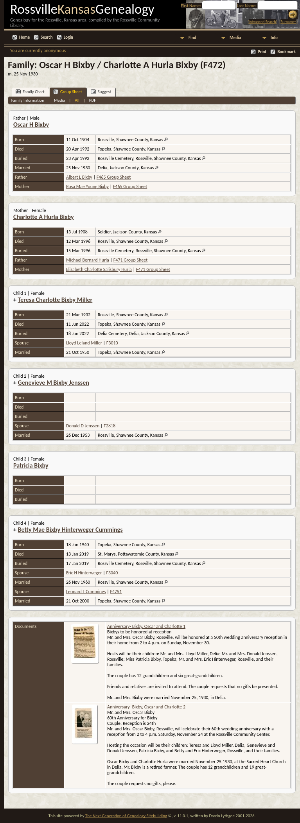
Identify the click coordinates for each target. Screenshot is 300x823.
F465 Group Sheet (114, 177)
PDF (92, 100)
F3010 (112, 343)
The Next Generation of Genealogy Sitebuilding (126, 815)
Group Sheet (67, 92)
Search (46, 37)
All (77, 100)
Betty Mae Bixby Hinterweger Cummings (70, 529)
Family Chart (30, 92)
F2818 (109, 426)
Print (262, 51)
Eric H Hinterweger (84, 573)
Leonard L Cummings (86, 591)
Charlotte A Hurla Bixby (43, 217)
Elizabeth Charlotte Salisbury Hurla (99, 269)
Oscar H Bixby (31, 124)
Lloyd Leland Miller (84, 343)
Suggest (101, 92)
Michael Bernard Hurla (87, 260)
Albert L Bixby (79, 177)
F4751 (116, 591)
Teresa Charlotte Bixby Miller (55, 299)
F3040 (112, 573)
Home (24, 37)
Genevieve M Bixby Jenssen (53, 382)
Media (235, 37)
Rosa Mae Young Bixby (87, 186)
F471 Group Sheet (130, 260)
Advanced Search (262, 21)
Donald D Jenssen (82, 426)
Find (192, 37)
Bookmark (286, 51)
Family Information (27, 100)
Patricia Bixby (31, 465)
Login (68, 37)
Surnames (288, 21)
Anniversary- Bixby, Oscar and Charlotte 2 (146, 707)
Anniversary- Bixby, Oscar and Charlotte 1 (146, 626)
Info (274, 37)
